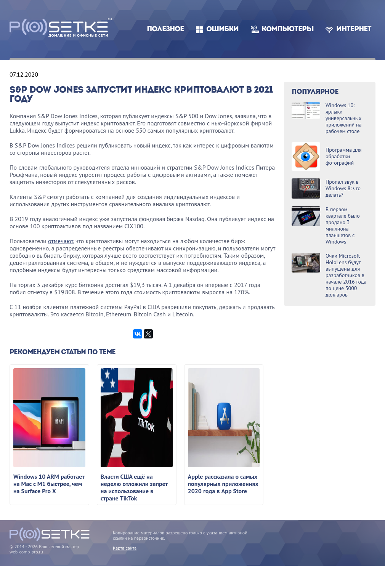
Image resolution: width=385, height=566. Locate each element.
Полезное (165, 29)
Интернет (353, 29)
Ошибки (222, 29)
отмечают (60, 241)
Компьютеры (287, 29)
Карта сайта (124, 548)
